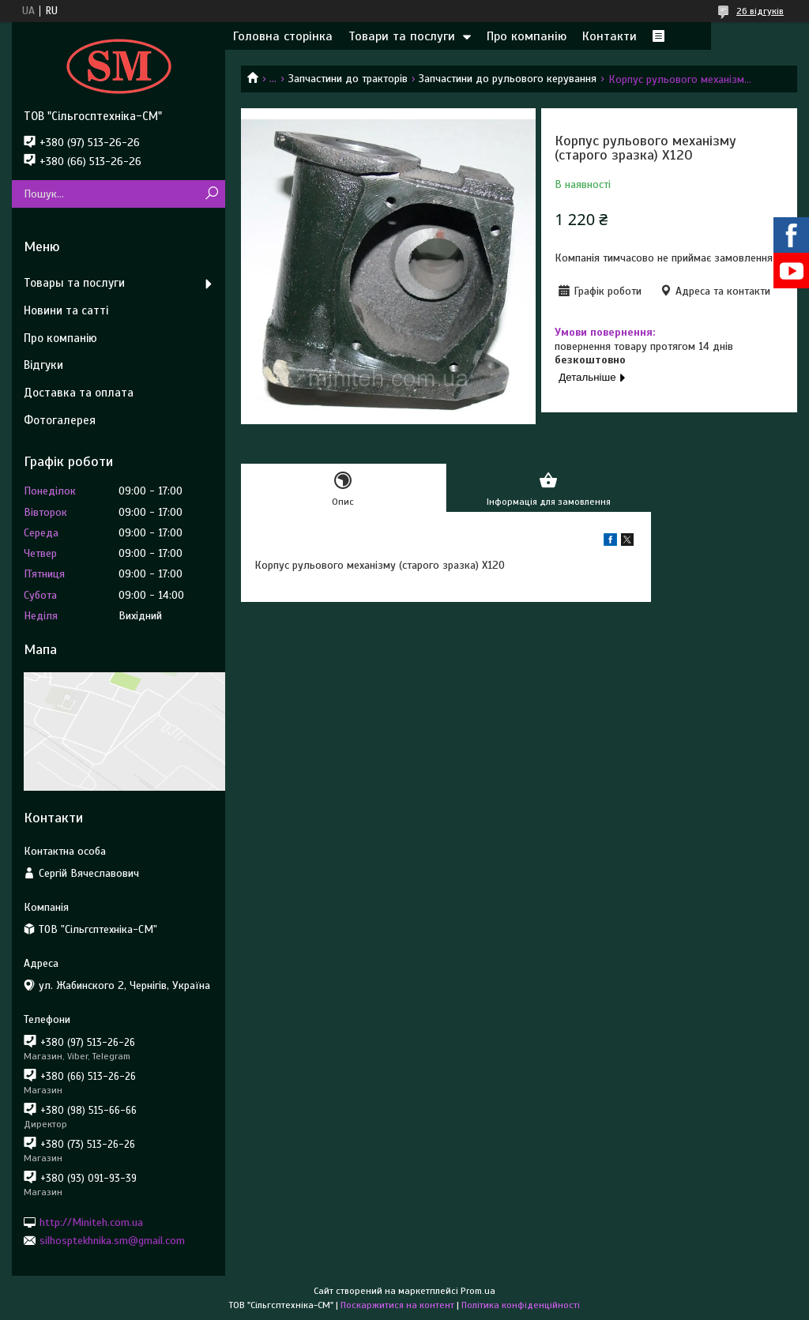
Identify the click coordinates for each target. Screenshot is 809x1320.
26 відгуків (760, 11)
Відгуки (43, 365)
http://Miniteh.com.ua (91, 1221)
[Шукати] (211, 194)
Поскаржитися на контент (397, 1305)
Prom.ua (478, 1290)
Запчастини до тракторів (348, 78)
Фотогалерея (60, 420)
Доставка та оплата (79, 392)
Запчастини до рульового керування (507, 78)
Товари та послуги (401, 36)
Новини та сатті (66, 310)
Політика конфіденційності (520, 1305)
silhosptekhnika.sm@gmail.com (112, 1240)
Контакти (609, 36)
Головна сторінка (283, 36)
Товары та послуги (74, 283)
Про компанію (526, 36)
